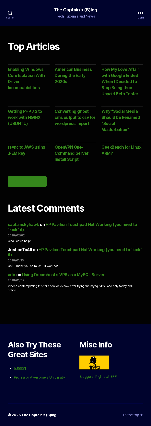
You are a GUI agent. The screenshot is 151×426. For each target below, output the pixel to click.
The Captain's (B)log (75, 9)
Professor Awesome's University (39, 377)
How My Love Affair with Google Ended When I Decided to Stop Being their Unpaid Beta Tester (120, 81)
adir (12, 274)
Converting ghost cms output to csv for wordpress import (75, 117)
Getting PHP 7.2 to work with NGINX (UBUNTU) (25, 117)
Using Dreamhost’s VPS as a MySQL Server (63, 274)
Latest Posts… (27, 181)
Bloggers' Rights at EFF (98, 367)
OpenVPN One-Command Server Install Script (72, 153)
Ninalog (20, 368)
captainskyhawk (23, 224)
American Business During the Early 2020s (73, 75)
